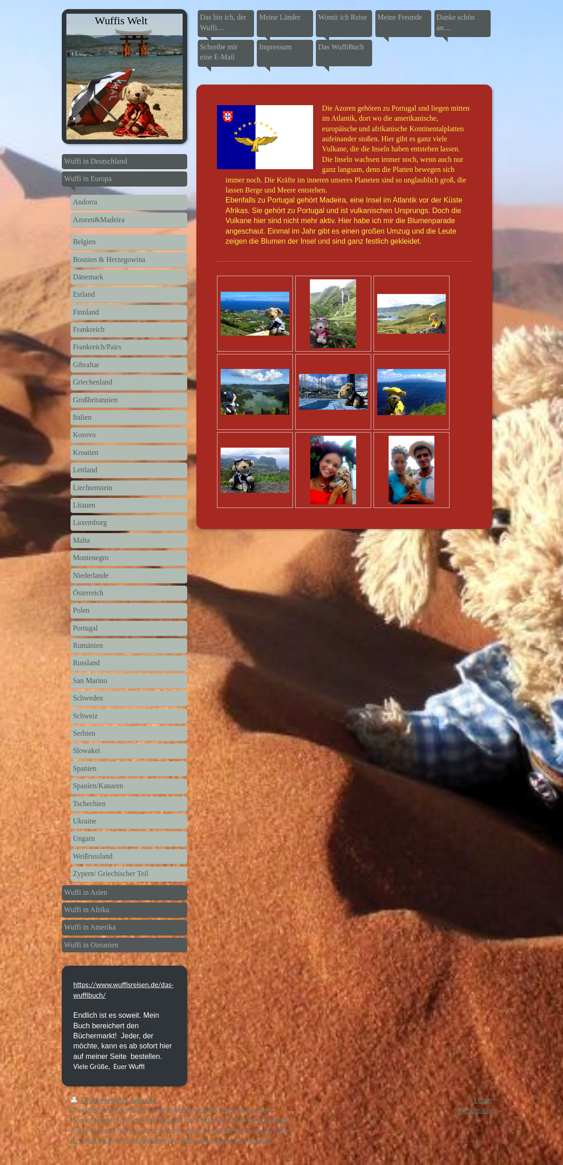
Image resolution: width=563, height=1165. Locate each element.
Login (483, 1100)
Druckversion (98, 1100)
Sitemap (143, 1100)
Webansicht (475, 1110)
